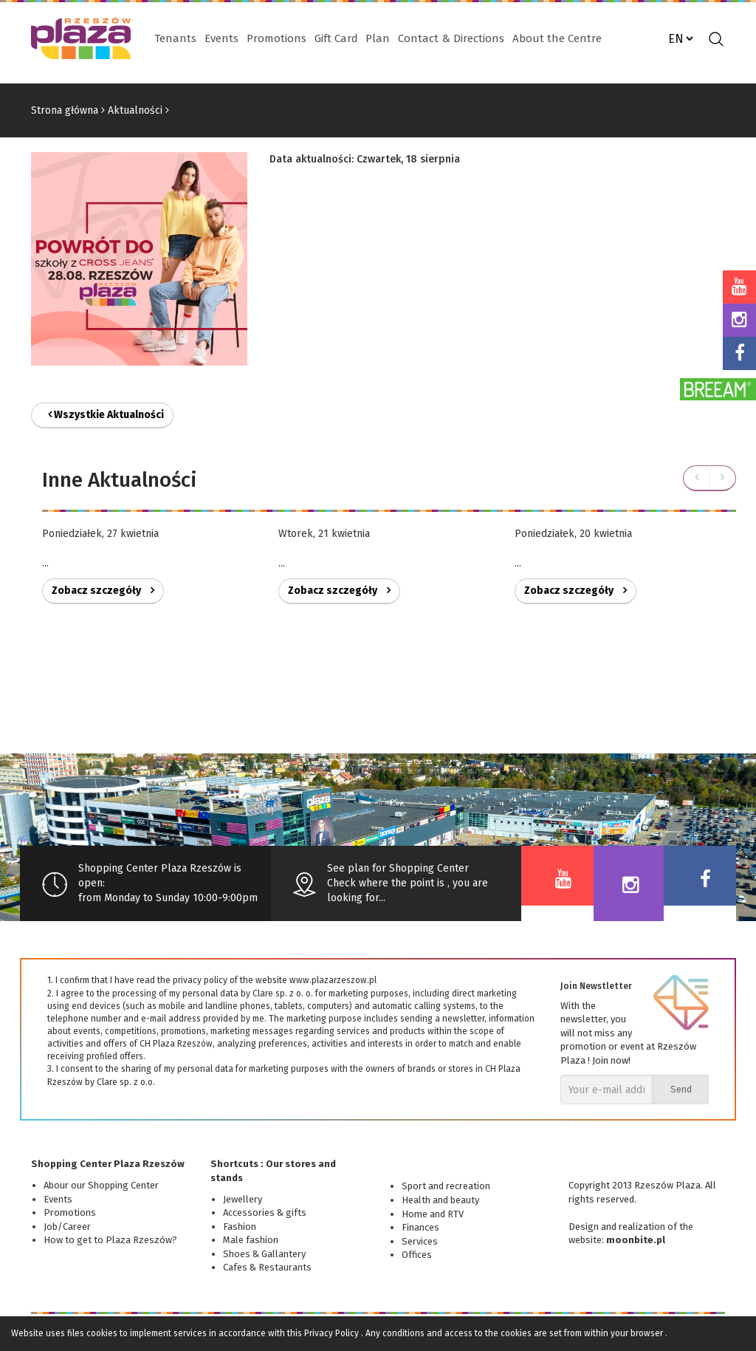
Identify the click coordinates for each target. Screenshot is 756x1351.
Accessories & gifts (264, 1212)
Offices (417, 1254)
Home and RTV (433, 1214)
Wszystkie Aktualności (106, 414)
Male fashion (250, 1239)
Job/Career (67, 1226)
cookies (101, 1333)
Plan (377, 38)
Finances (420, 1227)
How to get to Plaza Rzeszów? (110, 1239)
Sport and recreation (446, 1185)
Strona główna (64, 110)
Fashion (239, 1226)
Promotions (276, 38)
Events (221, 38)
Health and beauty (440, 1199)
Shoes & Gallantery (264, 1253)
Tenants (175, 38)
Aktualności (135, 110)
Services (420, 1241)
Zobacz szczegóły (103, 590)
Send (681, 1089)
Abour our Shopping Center (101, 1185)
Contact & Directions (451, 38)
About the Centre (557, 38)
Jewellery (242, 1199)
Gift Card (336, 38)
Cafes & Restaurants (267, 1267)
